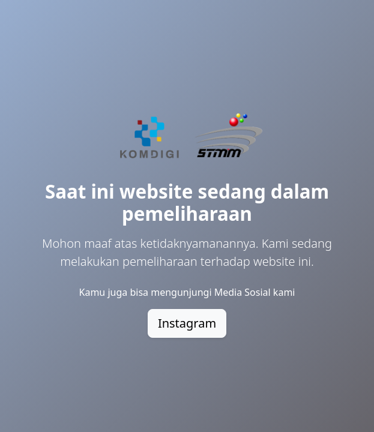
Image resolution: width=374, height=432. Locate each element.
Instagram (187, 323)
